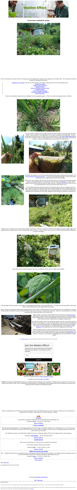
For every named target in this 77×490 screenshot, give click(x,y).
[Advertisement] (38, 66)
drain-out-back (71, 314)
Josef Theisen (34, 435)
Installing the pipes (40, 89)
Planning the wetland (40, 84)
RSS (39, 416)
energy (5, 462)
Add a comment (38, 460)
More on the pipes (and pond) (40, 90)
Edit (35, 480)
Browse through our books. (46, 376)
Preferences (40, 480)
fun (8, 462)
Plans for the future (40, 93)
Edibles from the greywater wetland (38, 451)
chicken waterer (25, 339)
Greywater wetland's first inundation (40, 92)
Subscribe (38, 360)
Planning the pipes (40, 86)
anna (34, 456)
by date (40, 379)
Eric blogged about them (68, 136)
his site (32, 488)
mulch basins (70, 332)
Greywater (38, 417)
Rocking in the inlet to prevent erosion (40, 88)
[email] (38, 355)
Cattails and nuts (38, 439)
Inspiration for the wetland (18, 82)
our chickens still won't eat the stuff (36, 176)
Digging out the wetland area (40, 85)
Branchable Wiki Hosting (41, 477)
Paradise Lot (64, 181)
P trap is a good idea (38, 425)
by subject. (46, 379)
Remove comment (38, 423)
